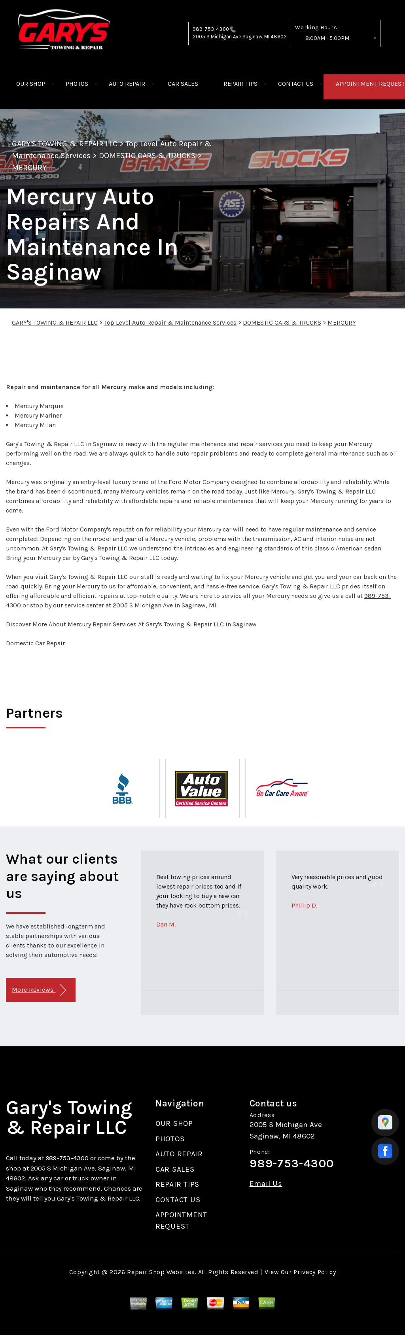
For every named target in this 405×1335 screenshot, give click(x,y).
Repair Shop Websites (161, 1272)
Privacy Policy (314, 1272)
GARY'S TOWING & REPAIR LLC (64, 143)
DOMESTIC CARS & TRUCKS (147, 155)
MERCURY (29, 167)
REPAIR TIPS (240, 83)
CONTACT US (295, 83)
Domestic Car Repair (35, 643)
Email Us (266, 1184)
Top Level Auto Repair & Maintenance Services (170, 322)
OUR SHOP (30, 83)
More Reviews (39, 990)
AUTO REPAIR (127, 83)
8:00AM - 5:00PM (327, 38)
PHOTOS (77, 83)
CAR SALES (183, 83)
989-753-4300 (211, 29)
